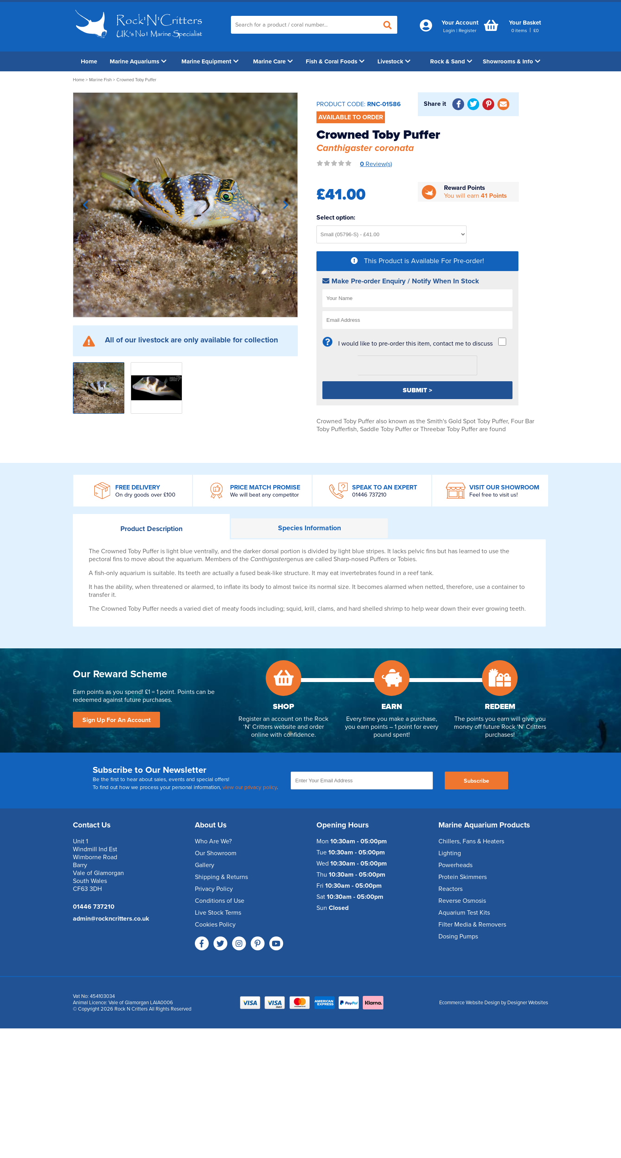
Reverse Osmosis (462, 901)
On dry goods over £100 (145, 494)
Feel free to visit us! (493, 494)
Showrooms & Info (511, 61)
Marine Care (273, 61)
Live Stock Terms (218, 913)
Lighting (449, 853)
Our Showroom (215, 853)
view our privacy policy (250, 787)
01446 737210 (369, 494)
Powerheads (455, 865)
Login (449, 30)
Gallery (204, 865)
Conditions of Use (219, 901)
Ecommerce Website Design (469, 1002)
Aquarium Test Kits (464, 913)
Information (309, 528)
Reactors (450, 889)
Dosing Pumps (458, 936)
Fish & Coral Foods (335, 61)
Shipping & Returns (221, 877)
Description (151, 529)
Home (89, 61)
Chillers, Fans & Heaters (471, 841)
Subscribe (476, 781)
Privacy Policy (214, 889)
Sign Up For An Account (116, 720)
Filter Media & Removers (472, 925)
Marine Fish (100, 79)
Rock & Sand (451, 61)
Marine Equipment (209, 61)
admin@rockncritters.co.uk (111, 919)
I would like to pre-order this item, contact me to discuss (415, 344)
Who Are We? (213, 841)
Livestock (393, 61)
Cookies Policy (215, 925)
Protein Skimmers (462, 877)
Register (467, 30)
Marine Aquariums (138, 61)
